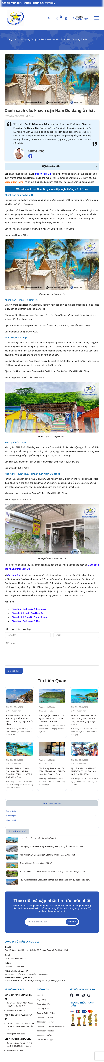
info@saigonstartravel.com (15, 958)
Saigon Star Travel (14, 182)
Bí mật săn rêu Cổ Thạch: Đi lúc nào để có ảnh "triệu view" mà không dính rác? (53, 871)
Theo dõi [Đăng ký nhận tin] (72, 922)
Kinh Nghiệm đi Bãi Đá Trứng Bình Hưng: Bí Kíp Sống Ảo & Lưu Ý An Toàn (51, 846)
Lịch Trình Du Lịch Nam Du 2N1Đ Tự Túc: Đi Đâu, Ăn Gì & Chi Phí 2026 (84, 771)
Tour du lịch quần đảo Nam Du (28, 613)
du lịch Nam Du (43, 174)
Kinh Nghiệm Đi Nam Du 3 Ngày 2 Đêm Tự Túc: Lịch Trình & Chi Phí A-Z (51, 718)
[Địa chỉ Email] (52, 922)
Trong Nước (11, 811)
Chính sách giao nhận (45, 1031)
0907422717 (82, 19)
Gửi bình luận (14, 671)
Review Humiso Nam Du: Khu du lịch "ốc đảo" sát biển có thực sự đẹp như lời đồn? (55, 880)
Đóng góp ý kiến (43, 1004)
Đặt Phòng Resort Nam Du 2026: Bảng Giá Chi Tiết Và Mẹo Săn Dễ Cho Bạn (52, 771)
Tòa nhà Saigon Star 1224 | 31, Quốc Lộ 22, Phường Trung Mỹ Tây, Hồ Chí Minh (36, 950)
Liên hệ (40, 995)
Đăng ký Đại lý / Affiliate (46, 1013)
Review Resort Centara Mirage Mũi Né (36, 863)
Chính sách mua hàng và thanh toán (51, 1026)
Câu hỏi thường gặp (45, 1040)
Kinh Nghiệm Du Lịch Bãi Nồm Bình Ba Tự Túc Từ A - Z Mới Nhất (47, 855)
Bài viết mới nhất (17, 831)
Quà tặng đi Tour (43, 1009)
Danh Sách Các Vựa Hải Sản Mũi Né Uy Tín (38, 838)
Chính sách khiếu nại (45, 1035)
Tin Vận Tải (11, 820)
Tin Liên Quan (52, 680)
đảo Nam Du (13, 575)
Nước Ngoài (11, 816)
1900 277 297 (10, 966)
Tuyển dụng (41, 1000)
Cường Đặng (36, 150)
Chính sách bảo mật (45, 1017)
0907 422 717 (22, 966)
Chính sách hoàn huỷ (45, 1022)
